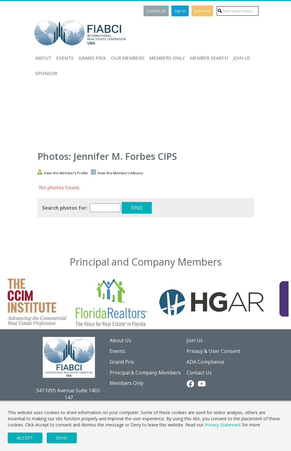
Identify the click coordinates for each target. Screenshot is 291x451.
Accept (25, 438)
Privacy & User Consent (213, 351)
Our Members (127, 58)
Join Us (241, 58)
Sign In (180, 11)
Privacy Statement (223, 425)
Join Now (202, 11)
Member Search (209, 58)
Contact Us (156, 11)
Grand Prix (92, 58)
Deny (62, 438)
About (43, 58)
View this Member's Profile (62, 172)
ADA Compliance (205, 361)
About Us (120, 340)
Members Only (167, 58)
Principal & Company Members (145, 372)
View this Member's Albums (117, 172)
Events (64, 58)
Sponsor (46, 73)
